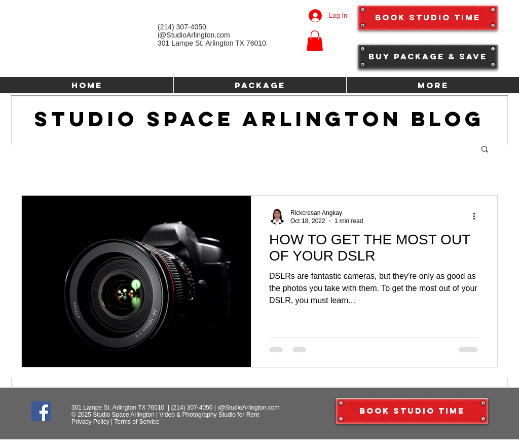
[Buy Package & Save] (428, 56)
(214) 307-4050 (191, 407)
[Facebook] (41, 411)
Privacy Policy (90, 421)
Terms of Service (136, 421)
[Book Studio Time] (428, 17)
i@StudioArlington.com (248, 407)
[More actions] (477, 216)
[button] (314, 40)
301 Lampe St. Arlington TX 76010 (212, 43)
